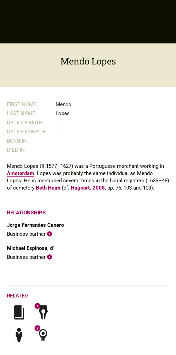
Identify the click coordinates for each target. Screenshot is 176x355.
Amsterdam (20, 173)
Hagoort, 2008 (88, 188)
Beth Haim (48, 188)
